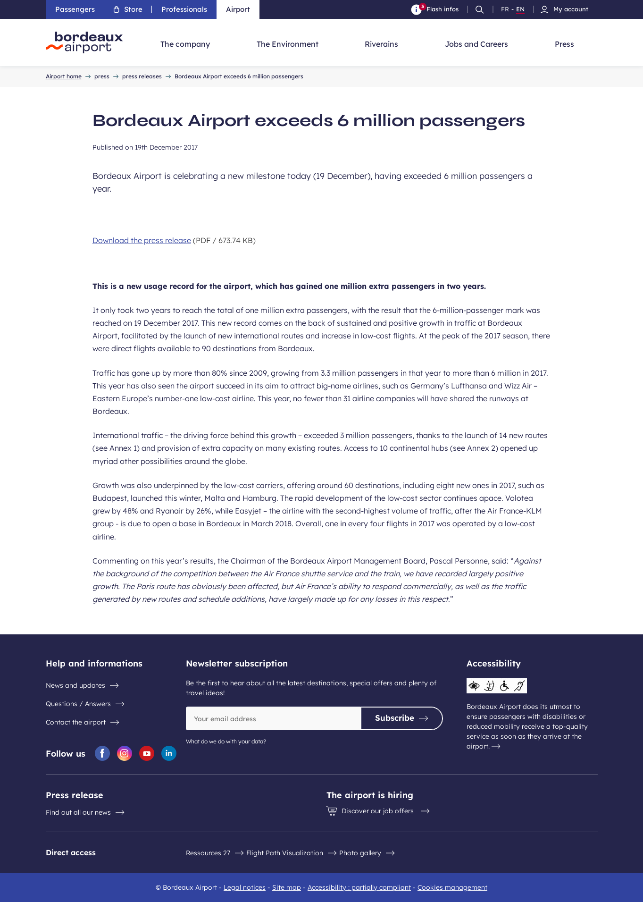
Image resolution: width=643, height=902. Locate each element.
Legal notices (245, 887)
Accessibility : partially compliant (359, 887)
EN (520, 9)
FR (505, 9)
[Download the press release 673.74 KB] (321, 240)
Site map (286, 887)
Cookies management (452, 887)
